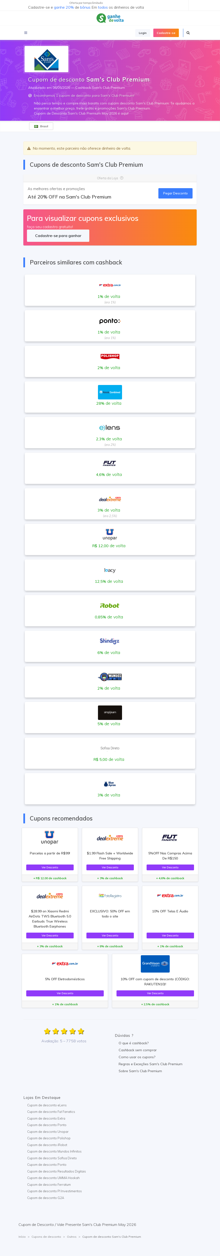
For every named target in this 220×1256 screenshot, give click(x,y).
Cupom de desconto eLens (47, 1105)
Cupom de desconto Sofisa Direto (52, 1158)
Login (143, 33)
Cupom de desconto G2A (45, 1198)
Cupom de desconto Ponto (46, 1125)
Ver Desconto (50, 867)
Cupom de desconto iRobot (47, 1145)
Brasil (41, 126)
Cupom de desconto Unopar (48, 1132)
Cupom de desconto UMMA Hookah (53, 1178)
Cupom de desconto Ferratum (49, 1184)
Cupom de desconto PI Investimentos (54, 1191)
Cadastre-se (166, 33)
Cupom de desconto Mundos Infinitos (54, 1151)
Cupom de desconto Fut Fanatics (51, 1112)
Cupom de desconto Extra (46, 1118)
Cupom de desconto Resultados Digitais (56, 1171)
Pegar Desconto (175, 193)
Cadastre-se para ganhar (58, 235)
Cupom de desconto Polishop (49, 1138)
